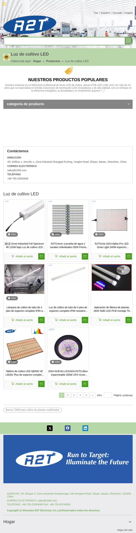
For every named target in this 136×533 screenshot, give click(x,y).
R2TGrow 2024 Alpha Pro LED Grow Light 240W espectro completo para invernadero (112, 245)
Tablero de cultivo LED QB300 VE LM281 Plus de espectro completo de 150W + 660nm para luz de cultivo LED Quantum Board (24, 373)
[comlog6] (29, 25)
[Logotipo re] (68, 459)
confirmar (127, 395)
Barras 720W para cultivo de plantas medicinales (33, 409)
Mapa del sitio (125, 530)
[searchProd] (64, 41)
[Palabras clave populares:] (128, 40)
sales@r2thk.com (16, 170)
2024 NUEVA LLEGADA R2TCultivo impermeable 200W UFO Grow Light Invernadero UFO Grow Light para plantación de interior (68, 373)
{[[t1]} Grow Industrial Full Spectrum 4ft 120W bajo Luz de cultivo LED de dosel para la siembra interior (24, 245)
